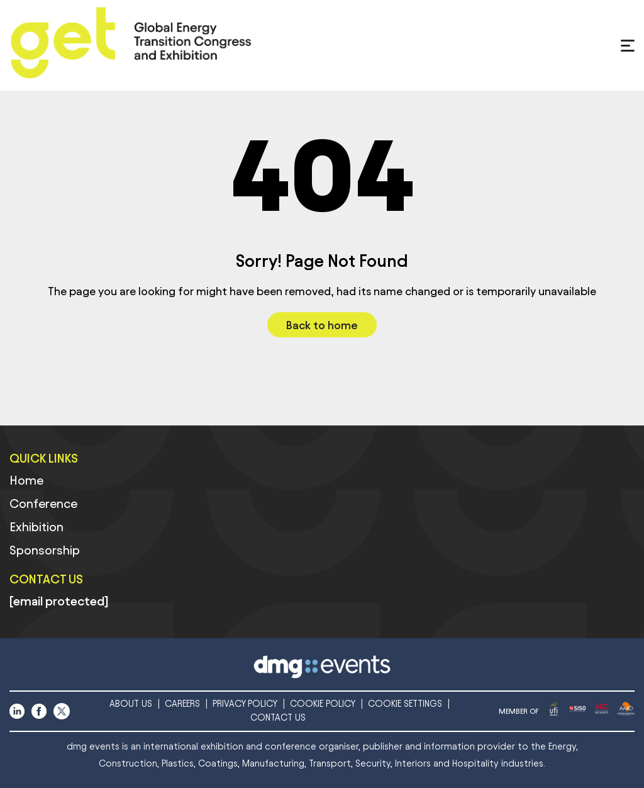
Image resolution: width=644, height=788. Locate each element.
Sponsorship (44, 550)
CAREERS (182, 704)
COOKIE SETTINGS (405, 704)
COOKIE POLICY (322, 704)
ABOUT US (130, 704)
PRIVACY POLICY (245, 704)
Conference (43, 503)
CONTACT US (278, 718)
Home (26, 480)
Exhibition (36, 527)
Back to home (322, 325)
